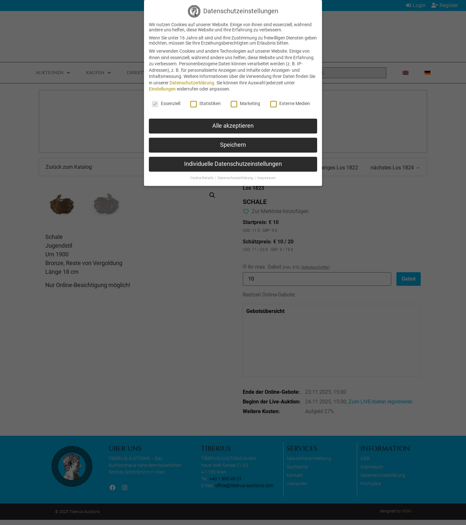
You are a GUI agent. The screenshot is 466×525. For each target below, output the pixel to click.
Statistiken (205, 103)
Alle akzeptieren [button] (233, 126)
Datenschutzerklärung (192, 82)
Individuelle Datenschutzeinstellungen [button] (233, 164)
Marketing (245, 103)
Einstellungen (162, 88)
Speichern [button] (233, 145)
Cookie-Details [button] (202, 178)
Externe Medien (290, 103)
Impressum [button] (266, 178)
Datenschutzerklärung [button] (236, 178)
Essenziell (166, 103)
